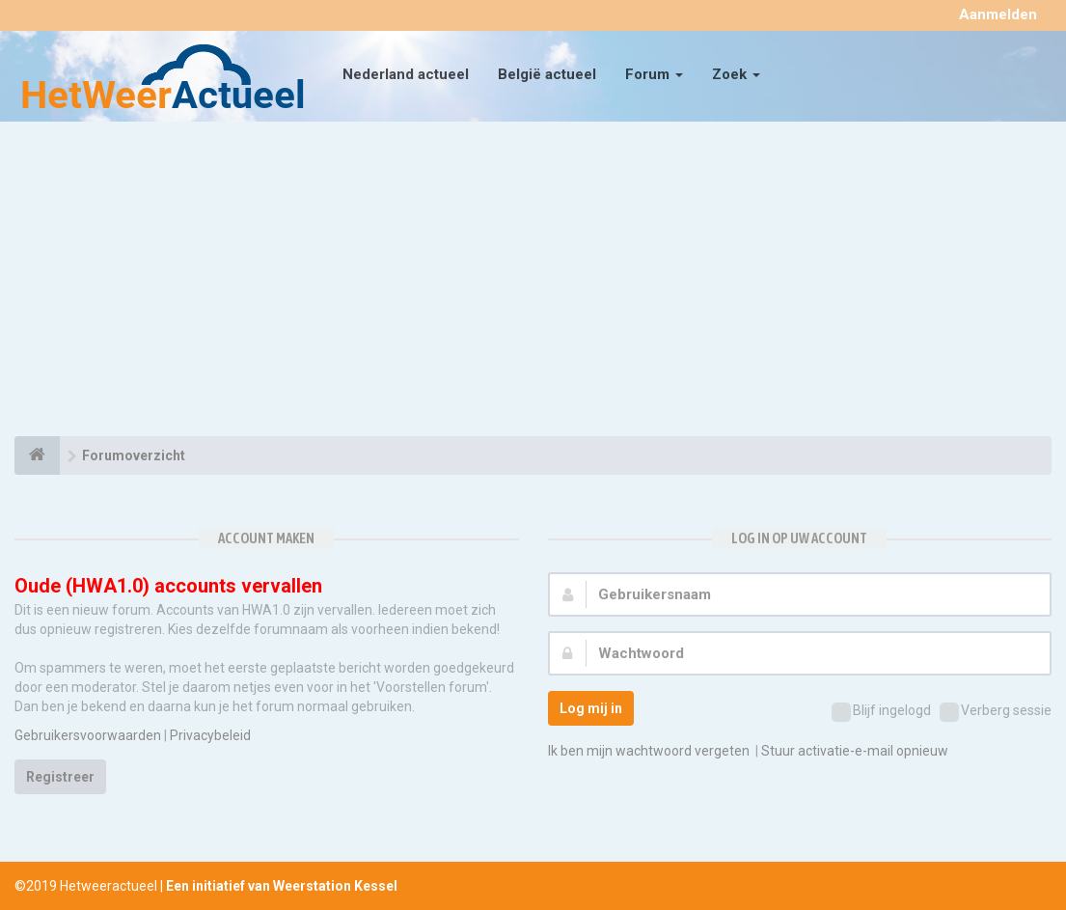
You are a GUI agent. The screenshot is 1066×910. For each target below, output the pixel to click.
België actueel (547, 74)
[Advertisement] (533, 282)
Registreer (60, 777)
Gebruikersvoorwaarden (87, 735)
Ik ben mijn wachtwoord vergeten (649, 750)
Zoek (736, 74)
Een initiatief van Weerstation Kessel (281, 886)
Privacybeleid (210, 735)
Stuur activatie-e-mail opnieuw (854, 750)
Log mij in (591, 708)
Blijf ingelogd (881, 712)
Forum (654, 74)
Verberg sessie (996, 712)
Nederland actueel (405, 74)
